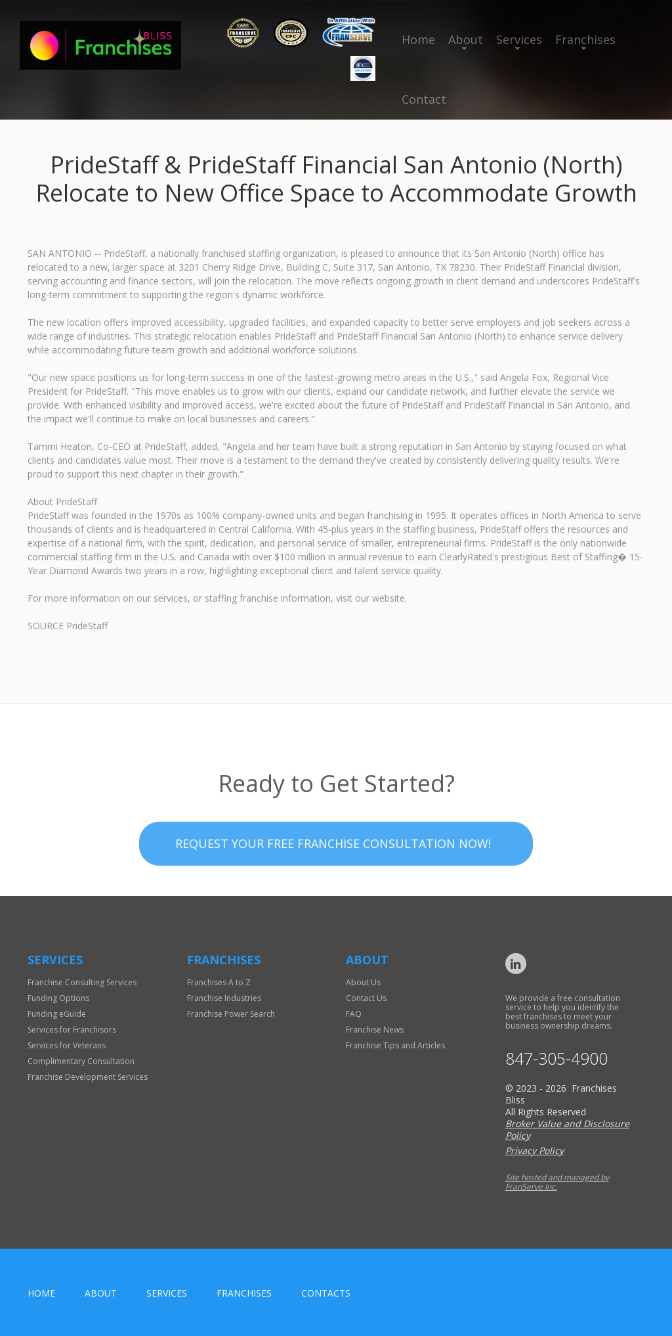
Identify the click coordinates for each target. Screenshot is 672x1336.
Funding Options (58, 998)
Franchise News (375, 1029)
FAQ (354, 1013)
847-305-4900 (556, 1058)
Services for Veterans (67, 1045)
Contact (424, 99)
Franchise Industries (224, 998)
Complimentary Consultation (81, 1061)
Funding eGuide (57, 1013)
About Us (363, 982)
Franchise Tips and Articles (395, 1045)
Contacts (325, 1293)
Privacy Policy (534, 1150)
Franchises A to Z (219, 982)
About (465, 39)
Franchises (585, 39)
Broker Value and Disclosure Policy (567, 1129)
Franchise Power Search (231, 1013)
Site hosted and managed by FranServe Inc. (557, 1182)
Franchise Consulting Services (82, 982)
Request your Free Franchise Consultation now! (333, 872)
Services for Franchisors (72, 1029)
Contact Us (366, 998)
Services (519, 39)
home (41, 1293)
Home (418, 39)
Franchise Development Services (88, 1076)
